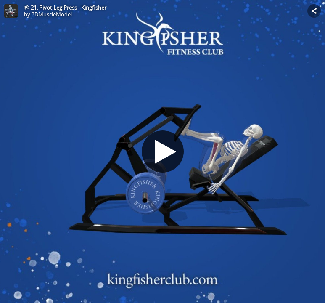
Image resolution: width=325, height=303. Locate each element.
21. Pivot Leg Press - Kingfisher (68, 7)
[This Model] (11, 11)
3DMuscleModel (52, 14)
